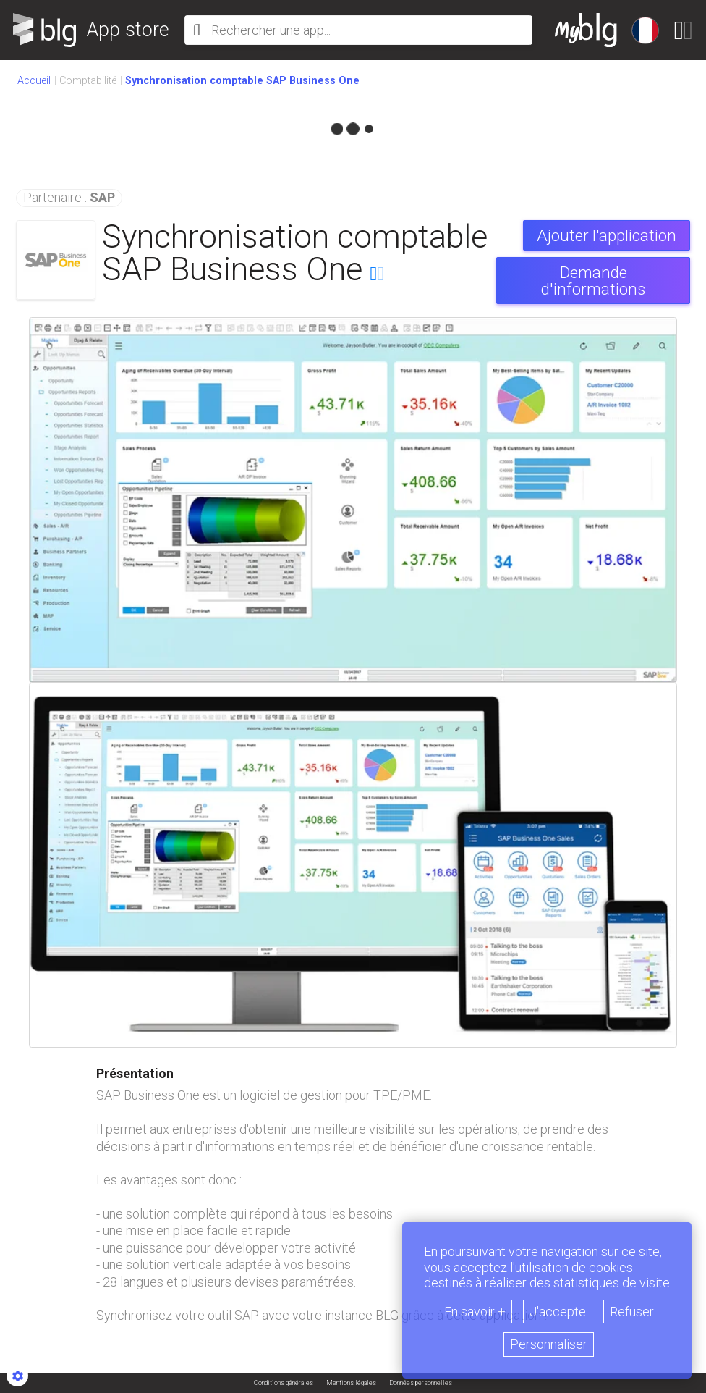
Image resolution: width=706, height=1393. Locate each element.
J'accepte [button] (558, 1311)
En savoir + (475, 1311)
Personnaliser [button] (548, 1344)
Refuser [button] (632, 1311)
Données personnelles (420, 1383)
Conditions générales (283, 1383)
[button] (242, 81)
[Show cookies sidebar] (17, 1375)
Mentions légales (351, 1383)
